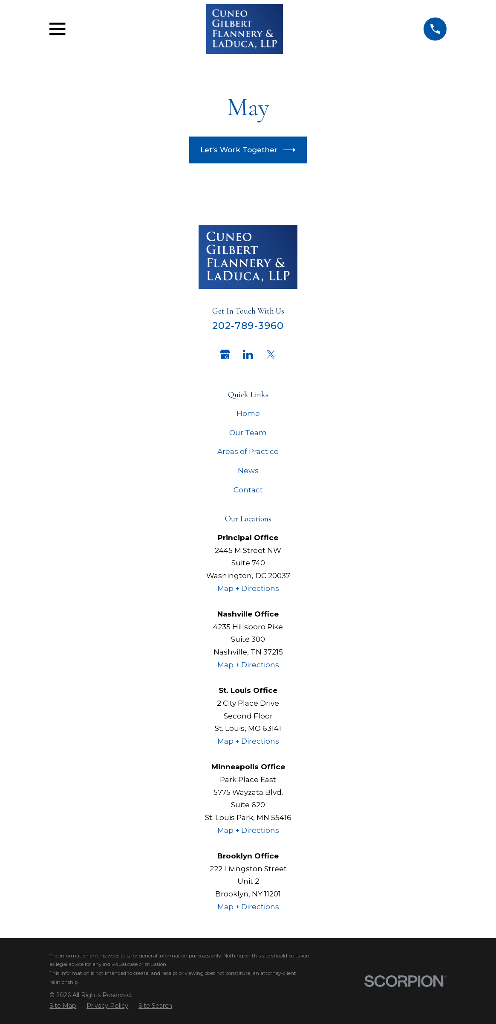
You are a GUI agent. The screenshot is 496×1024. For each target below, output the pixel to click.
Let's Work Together (248, 150)
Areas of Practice (248, 451)
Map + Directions (248, 588)
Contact (248, 490)
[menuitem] (62, 1006)
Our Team (248, 432)
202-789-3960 (248, 326)
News (248, 470)
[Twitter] (271, 354)
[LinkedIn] (248, 354)
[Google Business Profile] (225, 354)
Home (248, 413)
